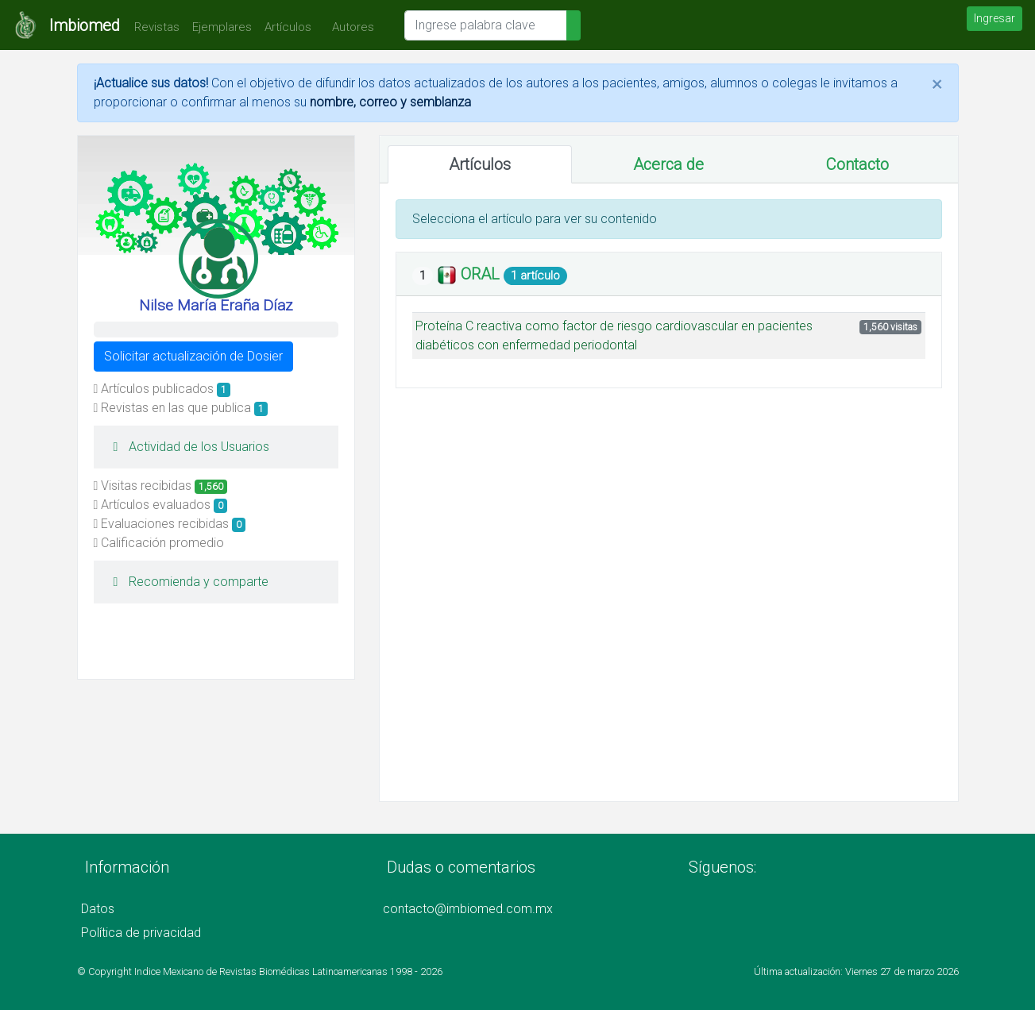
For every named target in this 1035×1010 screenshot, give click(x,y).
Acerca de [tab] (668, 164)
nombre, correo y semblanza (390, 102)
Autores (349, 27)
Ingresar (994, 18)
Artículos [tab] (480, 164)
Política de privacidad (141, 932)
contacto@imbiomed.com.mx (468, 908)
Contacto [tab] (857, 164)
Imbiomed (84, 25)
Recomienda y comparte (187, 581)
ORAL (482, 273)
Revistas (153, 27)
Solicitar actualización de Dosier (193, 356)
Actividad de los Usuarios (188, 446)
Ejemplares (222, 27)
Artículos (288, 27)
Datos (97, 908)
